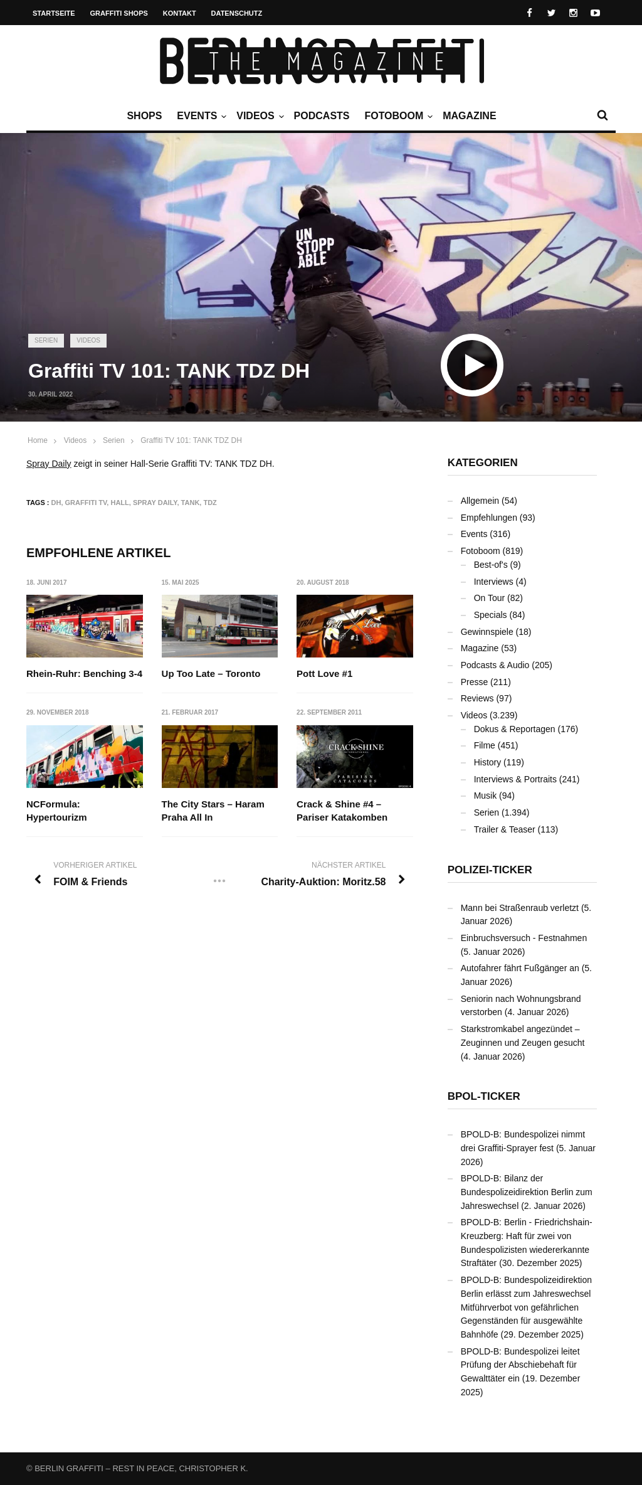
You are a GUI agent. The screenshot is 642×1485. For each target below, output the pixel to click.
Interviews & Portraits (515, 779)
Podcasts (322, 115)
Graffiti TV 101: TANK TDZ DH (191, 440)
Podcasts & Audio (495, 665)
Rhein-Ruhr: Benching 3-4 (84, 673)
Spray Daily (48, 464)
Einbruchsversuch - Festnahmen (524, 938)
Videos (258, 116)
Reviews (477, 698)
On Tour (489, 598)
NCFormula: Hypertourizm (56, 810)
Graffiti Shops (119, 13)
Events (200, 116)
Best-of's (491, 565)
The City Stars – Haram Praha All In (213, 810)
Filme (484, 745)
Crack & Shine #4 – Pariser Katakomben (342, 810)
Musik (485, 795)
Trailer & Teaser (504, 829)
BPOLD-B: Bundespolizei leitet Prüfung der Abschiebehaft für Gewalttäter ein (520, 1364)
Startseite (54, 13)
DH (56, 502)
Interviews (493, 582)
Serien (46, 340)
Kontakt (179, 13)
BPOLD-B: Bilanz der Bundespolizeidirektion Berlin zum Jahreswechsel (526, 1191)
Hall (119, 502)
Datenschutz (237, 13)
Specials (490, 615)
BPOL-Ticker (484, 1096)
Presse (474, 682)
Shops (144, 115)
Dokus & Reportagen (514, 729)
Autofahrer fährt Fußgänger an (520, 968)
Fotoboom (396, 116)
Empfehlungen (489, 518)
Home (38, 440)
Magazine (469, 115)
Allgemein (480, 501)
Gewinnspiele (487, 632)
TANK (190, 502)
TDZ (209, 502)
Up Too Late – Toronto (211, 673)
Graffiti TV (86, 502)
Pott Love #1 (324, 673)
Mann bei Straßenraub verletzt (520, 908)
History (488, 762)
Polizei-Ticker (490, 870)
